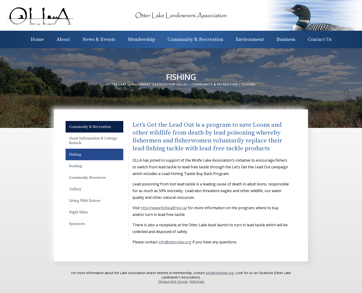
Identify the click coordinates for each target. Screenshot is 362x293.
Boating (75, 166)
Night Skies (78, 212)
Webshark (197, 281)
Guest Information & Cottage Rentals (93, 140)
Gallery (75, 189)
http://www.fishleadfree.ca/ (164, 207)
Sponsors (77, 223)
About (63, 39)
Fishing (75, 154)
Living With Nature (84, 200)
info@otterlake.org (220, 273)
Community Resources (87, 177)
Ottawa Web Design (173, 281)
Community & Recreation (195, 39)
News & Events (98, 39)
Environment (250, 39)
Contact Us (320, 39)
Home (37, 39)
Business (286, 39)
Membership (141, 39)
